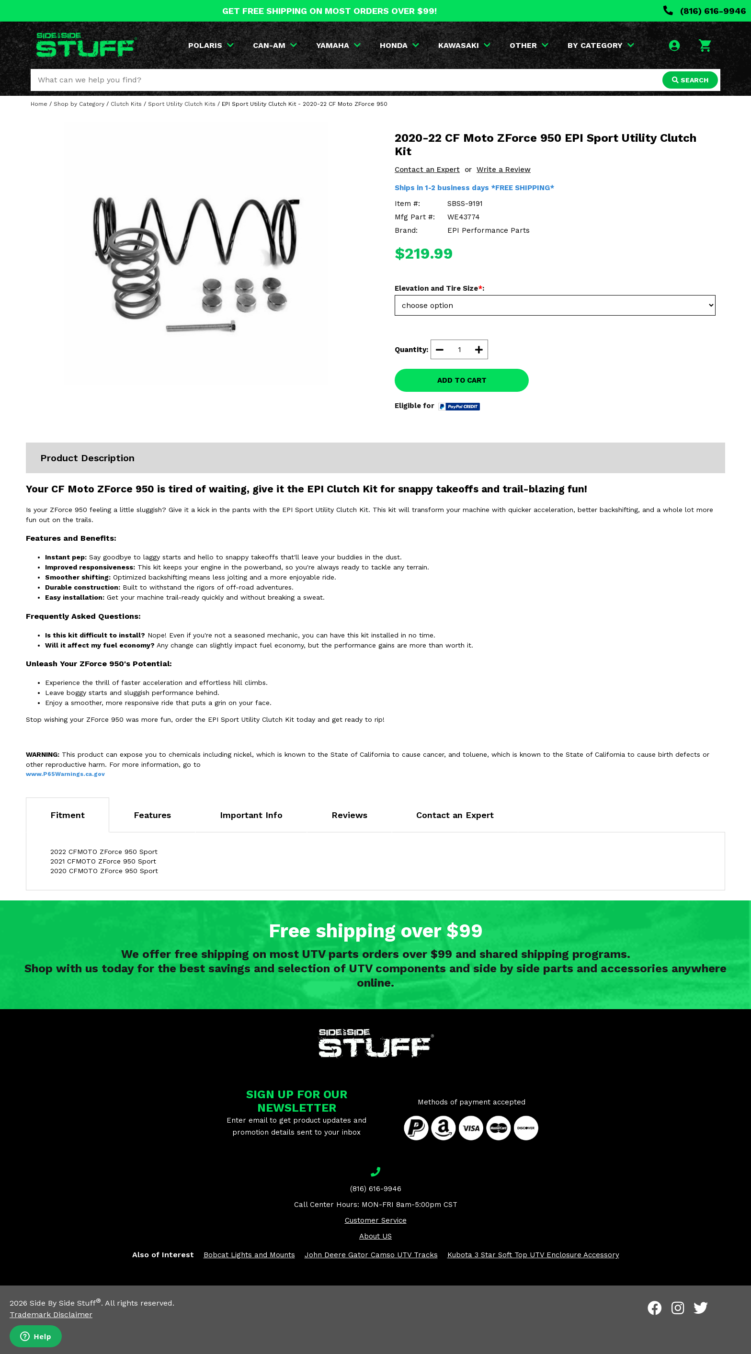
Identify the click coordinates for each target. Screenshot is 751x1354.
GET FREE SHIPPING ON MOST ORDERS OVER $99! (329, 11)
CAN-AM (275, 45)
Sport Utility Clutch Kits (182, 104)
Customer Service (376, 1220)
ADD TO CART (462, 380)
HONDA (399, 45)
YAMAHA (338, 45)
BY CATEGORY (601, 45)
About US (375, 1236)
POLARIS (211, 45)
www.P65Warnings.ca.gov (65, 774)
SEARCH (690, 80)
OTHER (529, 45)
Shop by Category (79, 104)
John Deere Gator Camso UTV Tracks (371, 1255)
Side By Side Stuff (65, 1303)
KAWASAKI (464, 45)
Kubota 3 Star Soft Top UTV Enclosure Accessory (533, 1255)
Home (39, 104)
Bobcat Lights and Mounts (249, 1255)
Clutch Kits (126, 104)
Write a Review (504, 169)
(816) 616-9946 (704, 11)
